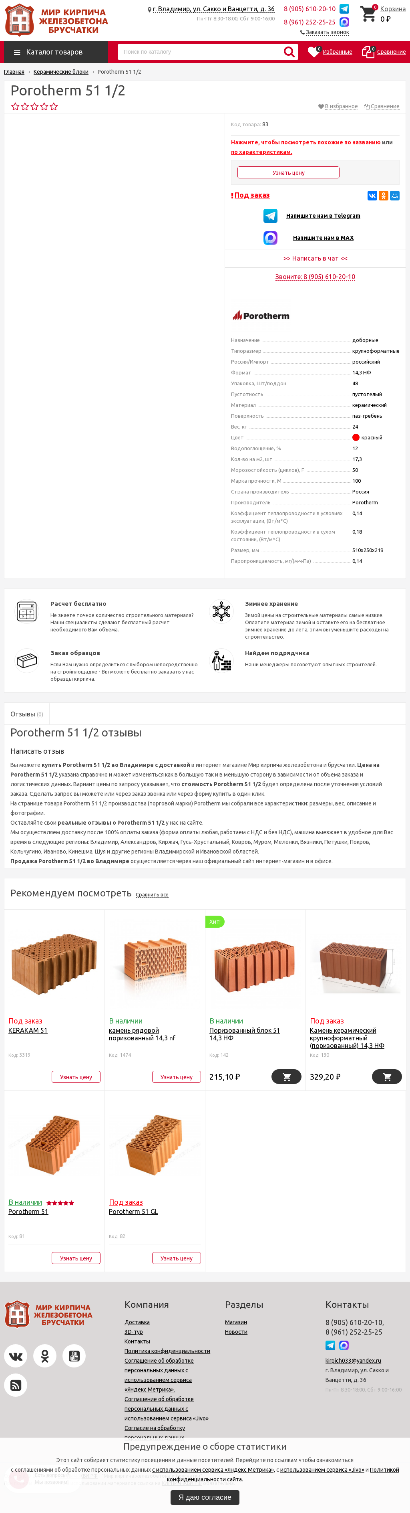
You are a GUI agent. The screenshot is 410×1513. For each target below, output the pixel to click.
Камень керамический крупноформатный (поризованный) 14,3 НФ (347, 1038)
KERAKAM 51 (28, 1030)
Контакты (137, 1341)
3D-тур (134, 1332)
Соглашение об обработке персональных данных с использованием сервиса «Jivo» (167, 1409)
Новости (236, 1332)
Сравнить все (152, 894)
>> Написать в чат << (315, 258)
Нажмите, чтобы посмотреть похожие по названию (306, 142)
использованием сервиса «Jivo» (322, 1469)
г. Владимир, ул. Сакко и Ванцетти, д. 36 (214, 8)
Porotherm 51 (28, 1211)
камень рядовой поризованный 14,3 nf (142, 1034)
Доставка (137, 1322)
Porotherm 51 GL (133, 1211)
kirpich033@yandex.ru (353, 1360)
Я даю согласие (205, 1497)
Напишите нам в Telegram (323, 215)
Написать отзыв (37, 751)
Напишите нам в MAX (323, 238)
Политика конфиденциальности (167, 1351)
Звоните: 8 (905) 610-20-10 (315, 276)
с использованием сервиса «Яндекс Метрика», (213, 1469)
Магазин (236, 1322)
